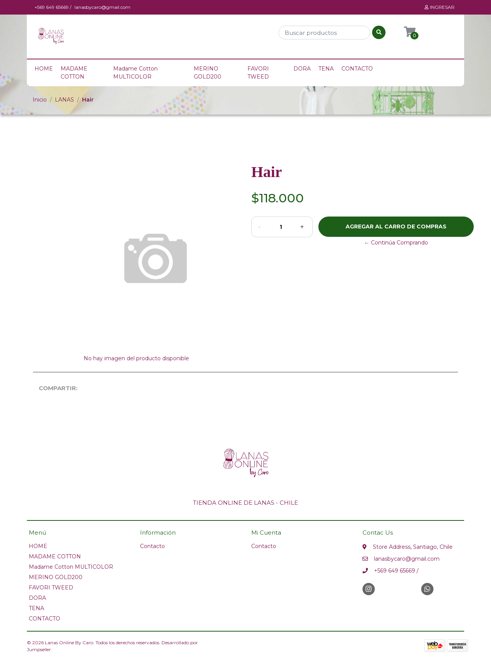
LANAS (64, 99)
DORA (302, 68)
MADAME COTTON (74, 72)
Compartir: (53, 388)
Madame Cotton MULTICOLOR (135, 72)
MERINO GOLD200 (207, 72)
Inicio (40, 99)
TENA (326, 68)
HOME (44, 68)
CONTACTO (357, 68)
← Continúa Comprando (396, 242)
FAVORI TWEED (258, 72)
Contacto (152, 546)
